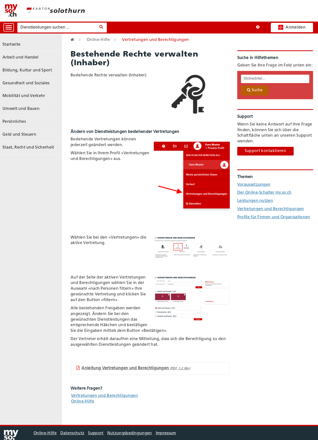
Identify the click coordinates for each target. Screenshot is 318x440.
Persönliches (14, 122)
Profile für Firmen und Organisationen (273, 217)
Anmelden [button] (292, 27)
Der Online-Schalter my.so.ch (264, 193)
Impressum (166, 433)
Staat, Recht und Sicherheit (28, 148)
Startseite (11, 45)
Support (95, 433)
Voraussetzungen (254, 185)
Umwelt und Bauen (21, 109)
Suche (255, 90)
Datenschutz (72, 433)
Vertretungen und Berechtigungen (104, 396)
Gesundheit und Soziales (25, 83)
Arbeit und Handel (20, 58)
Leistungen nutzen (255, 201)
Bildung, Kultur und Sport (27, 70)
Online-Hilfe (98, 40)
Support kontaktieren (265, 151)
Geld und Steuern (19, 135)
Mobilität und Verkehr (23, 96)
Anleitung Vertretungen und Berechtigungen (133, 368)
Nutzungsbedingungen (129, 433)
